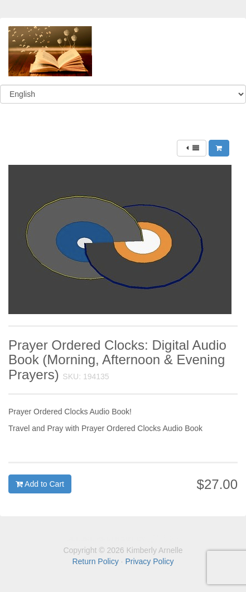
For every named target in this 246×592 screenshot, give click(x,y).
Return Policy (95, 561)
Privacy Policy (149, 561)
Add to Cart (40, 484)
